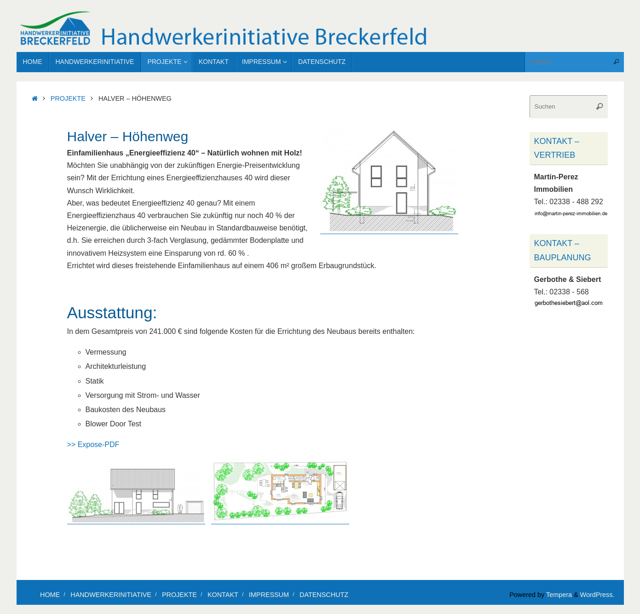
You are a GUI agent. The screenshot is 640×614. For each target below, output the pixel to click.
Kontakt (223, 594)
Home (50, 594)
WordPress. (597, 594)
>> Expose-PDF (93, 444)
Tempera (559, 594)
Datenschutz (324, 594)
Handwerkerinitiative (110, 594)
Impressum (269, 594)
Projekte (68, 98)
